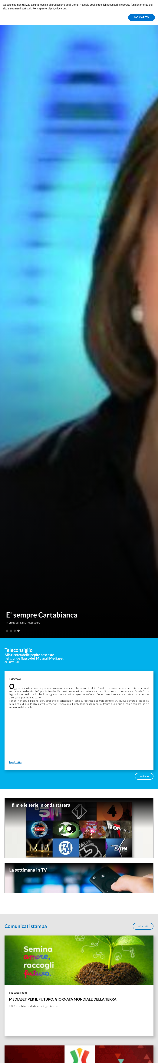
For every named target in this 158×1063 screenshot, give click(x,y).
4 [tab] (18, 631)
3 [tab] (15, 631)
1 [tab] (7, 631)
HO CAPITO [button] (141, 17)
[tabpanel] (79, 319)
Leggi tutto (15, 762)
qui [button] (64, 8)
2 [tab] (11, 631)
